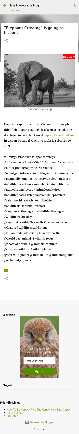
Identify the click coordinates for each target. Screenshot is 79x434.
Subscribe (15, 11)
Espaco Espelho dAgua (59, 135)
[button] (6, 40)
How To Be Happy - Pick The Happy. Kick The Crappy (39, 409)
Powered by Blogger (39, 422)
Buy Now (69, 56)
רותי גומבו (12, 415)
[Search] (74, 5)
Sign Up (39, 371)
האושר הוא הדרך (16, 412)
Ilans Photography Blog (24, 5)
